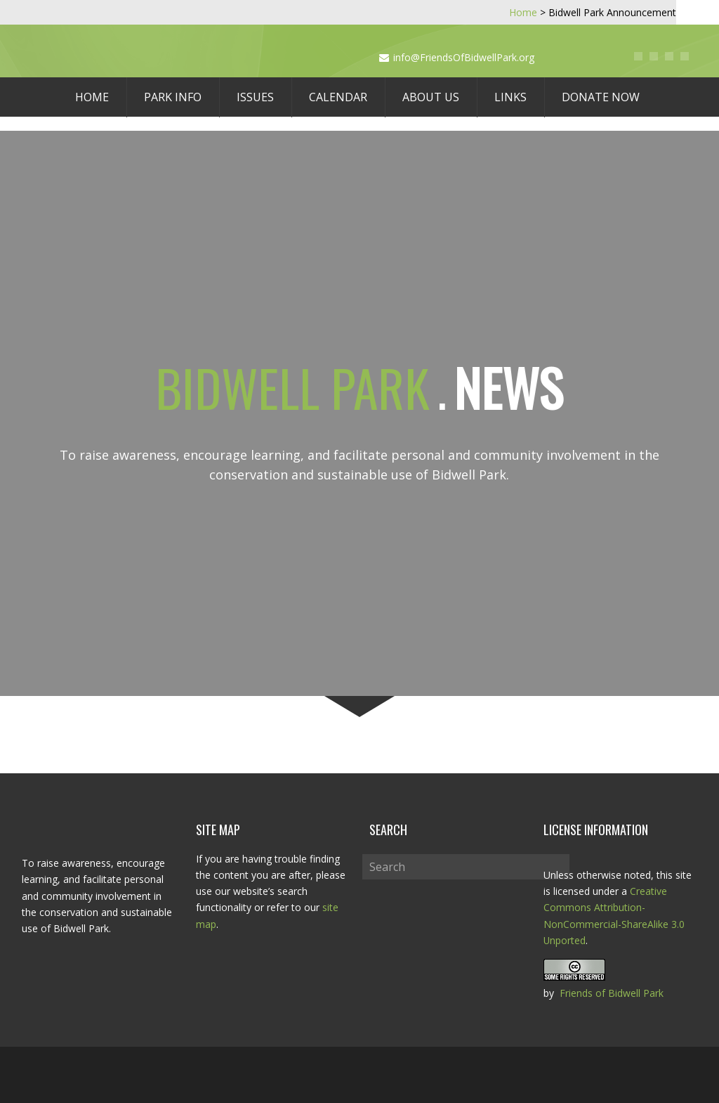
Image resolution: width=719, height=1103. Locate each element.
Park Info (173, 97)
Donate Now (601, 97)
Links (510, 97)
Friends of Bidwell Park (612, 993)
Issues (255, 97)
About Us (430, 97)
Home (92, 97)
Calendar (338, 97)
